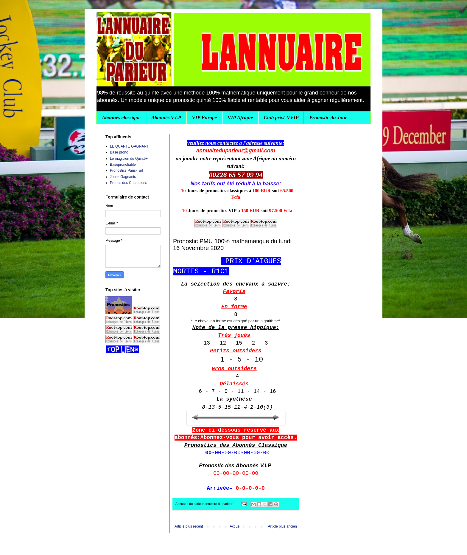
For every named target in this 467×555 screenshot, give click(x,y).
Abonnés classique (121, 117)
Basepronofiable (123, 164)
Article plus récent (189, 526)
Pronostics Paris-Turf (126, 170)
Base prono (119, 152)
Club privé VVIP (281, 117)
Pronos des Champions (128, 183)
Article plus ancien (282, 526)
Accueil (235, 526)
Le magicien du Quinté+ (129, 158)
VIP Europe (204, 117)
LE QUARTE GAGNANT (129, 146)
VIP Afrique (240, 117)
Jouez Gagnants (123, 177)
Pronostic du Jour (328, 117)
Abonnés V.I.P (166, 117)
